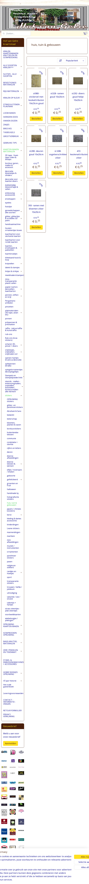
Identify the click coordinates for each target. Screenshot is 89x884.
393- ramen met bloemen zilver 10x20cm (36, 208)
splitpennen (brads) (10, 364)
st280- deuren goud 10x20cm (36, 153)
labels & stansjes (12, 267)
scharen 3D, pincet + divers (13, 345)
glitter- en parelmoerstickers (15, 406)
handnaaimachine (13, 224)
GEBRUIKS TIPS (12, 143)
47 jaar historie (12, 680)
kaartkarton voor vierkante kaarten (13, 235)
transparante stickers (13, 582)
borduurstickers (14, 428)
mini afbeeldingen (12, 541)
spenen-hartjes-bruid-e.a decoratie (13, 359)
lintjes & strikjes (13, 271)
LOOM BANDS (9, 113)
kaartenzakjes (11, 253)
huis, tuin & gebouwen (12, 504)
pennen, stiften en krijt (13, 296)
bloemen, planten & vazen (14, 423)
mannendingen (13, 532)
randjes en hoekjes (14, 572)
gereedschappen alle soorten (13, 211)
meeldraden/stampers (14, 275)
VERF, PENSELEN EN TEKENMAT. (12, 651)
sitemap (39, 880)
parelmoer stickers (11, 556)
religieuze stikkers (11, 566)
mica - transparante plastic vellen (11, 281)
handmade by (13, 493)
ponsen (8, 318)
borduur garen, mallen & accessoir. (13, 165)
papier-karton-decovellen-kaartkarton (13, 289)
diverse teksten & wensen (14, 464)
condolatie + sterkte (12, 443)
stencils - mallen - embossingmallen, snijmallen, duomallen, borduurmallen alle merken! (14, 386)
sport (9, 577)
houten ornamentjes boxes (13, 229)
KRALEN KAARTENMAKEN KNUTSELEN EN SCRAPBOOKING (10, 54)
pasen (9, 561)
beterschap (12, 419)
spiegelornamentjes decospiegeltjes (13, 370)
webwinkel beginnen (53, 880)
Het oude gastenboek (8, 685)
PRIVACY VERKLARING (8, 715)
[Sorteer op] (71, 60)
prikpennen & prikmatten (11, 323)
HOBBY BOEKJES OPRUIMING (12, 673)
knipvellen (13, 263)
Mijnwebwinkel (73, 880)
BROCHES (12, 128)
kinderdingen (13, 524)
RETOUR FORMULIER (12, 710)
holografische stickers (13, 498)
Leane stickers (13, 528)
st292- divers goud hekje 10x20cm (78, 96)
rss (44, 880)
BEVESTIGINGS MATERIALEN (12, 83)
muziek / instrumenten (13, 547)
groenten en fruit (12, 484)
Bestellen (36, 118)
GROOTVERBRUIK (12, 136)
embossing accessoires (13, 194)
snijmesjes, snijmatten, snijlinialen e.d (13, 352)
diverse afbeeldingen (12, 457)
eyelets (8, 202)
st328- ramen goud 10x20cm (57, 95)
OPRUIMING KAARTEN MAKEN (12, 625)
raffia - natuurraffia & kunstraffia (13, 329)
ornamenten (12, 551)
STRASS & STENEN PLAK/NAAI (12, 105)
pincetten (9, 306)
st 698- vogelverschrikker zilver (58, 154)
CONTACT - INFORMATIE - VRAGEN (9, 702)
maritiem (11, 536)
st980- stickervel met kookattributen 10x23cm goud (36, 98)
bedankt (10, 415)
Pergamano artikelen (10, 302)
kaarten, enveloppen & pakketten (13, 248)
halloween (11, 489)
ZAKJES (6, 124)
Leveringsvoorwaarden (13, 693)
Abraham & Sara (14, 411)
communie (11, 438)
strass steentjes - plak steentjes (12, 609)
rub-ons (8, 334)
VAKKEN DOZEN (10, 120)
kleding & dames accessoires (14, 519)
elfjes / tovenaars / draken (14, 471)
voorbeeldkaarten (13, 614)
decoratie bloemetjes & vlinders (10, 173)
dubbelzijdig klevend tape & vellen (11, 187)
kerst (14, 514)
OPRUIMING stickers (12, 400)
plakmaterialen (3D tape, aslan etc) (13, 312)
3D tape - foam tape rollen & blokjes (11, 157)
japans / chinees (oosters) (14, 510)
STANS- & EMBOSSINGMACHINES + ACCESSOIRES (13, 662)
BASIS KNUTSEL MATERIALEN (12, 642)
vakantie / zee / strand (13, 598)
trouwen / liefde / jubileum (14, 588)
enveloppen (13, 199)
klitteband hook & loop (13, 258)
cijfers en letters (14, 448)
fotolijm (8, 206)
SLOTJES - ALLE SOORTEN (12, 75)
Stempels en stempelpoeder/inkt (14, 376)
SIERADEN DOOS (10, 117)
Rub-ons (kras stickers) (11, 339)
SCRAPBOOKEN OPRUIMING (12, 634)
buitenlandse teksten (12, 433)
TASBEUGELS (12, 132)
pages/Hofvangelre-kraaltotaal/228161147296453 (12, 870)
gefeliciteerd (14, 479)
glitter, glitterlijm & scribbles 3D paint (13, 218)
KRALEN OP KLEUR (12, 97)
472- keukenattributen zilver (79, 154)
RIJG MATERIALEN (12, 91)
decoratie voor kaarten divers (13, 180)
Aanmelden (10, 743)
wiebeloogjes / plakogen (11, 619)
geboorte (11, 475)
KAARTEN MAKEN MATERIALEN (12, 150)
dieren (10, 452)
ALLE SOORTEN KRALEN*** (12, 66)
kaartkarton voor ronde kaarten (12, 241)
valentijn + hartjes (11, 603)
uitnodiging (12, 593)
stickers (13, 395)
